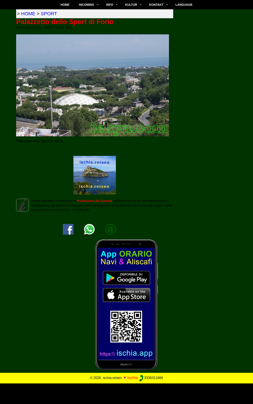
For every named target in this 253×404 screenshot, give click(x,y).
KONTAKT (156, 4)
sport (49, 13)
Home (64, 4)
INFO (109, 4)
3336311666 (151, 378)
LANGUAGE (184, 4)
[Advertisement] (126, 393)
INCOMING (86, 4)
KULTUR (131, 4)
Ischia (132, 377)
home (28, 13)
